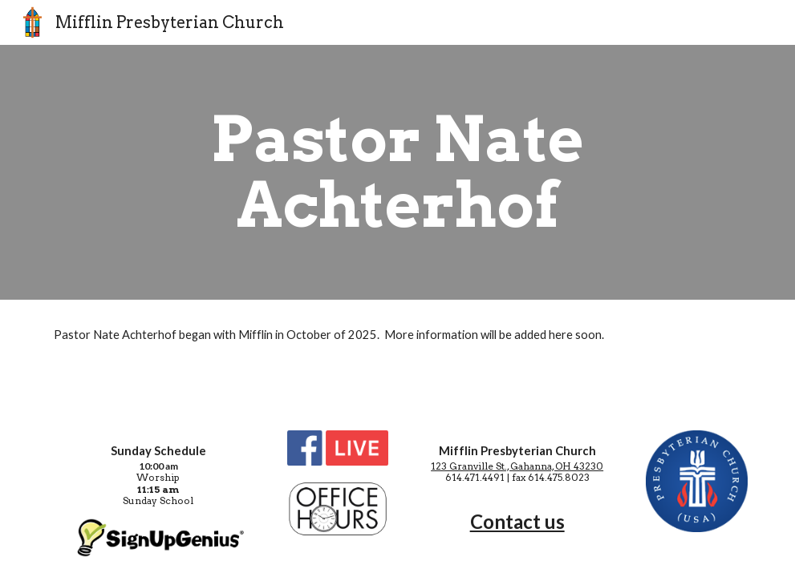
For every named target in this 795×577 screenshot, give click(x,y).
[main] (397, 172)
